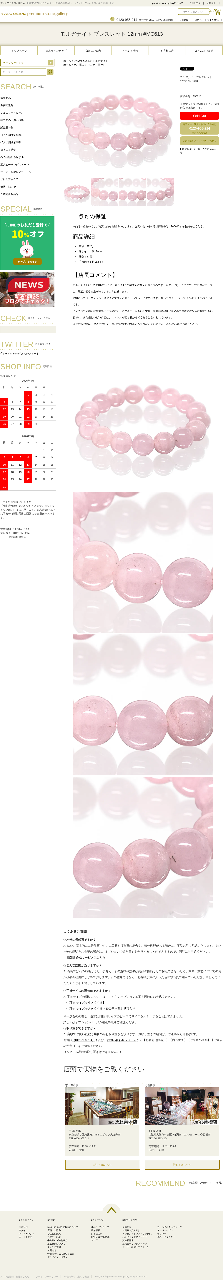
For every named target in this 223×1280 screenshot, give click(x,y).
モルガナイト (100, 60)
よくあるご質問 (204, 50)
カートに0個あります (193, 11)
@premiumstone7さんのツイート (19, 353)
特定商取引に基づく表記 (76, 1276)
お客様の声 (167, 50)
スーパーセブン (165, 1230)
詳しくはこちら (103, 1164)
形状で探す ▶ (8, 186)
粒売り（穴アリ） (131, 1230)
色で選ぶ (79, 64)
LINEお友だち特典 (100, 1237)
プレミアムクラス (10, 179)
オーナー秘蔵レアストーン (15, 171)
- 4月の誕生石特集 (10, 134)
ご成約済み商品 (9, 194)
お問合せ (211, 3)
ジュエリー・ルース (12, 112)
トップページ (19, 50)
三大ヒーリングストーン (14, 164)
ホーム (67, 60)
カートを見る (25, 1237)
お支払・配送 (54, 1237)
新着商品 (5, 97)
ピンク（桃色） (96, 64)
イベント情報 (130, 50)
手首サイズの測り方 (57, 1240)
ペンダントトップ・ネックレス (138, 1233)
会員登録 (183, 20)
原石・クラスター (166, 1237)
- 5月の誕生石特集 (10, 142)
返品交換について (56, 1243)
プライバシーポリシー (58, 1257)
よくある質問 (54, 1247)
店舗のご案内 (93, 50)
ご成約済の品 (82, 60)
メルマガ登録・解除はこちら (14, 1276)
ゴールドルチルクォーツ (169, 1227)
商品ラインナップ (56, 50)
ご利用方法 (195, 3)
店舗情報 (95, 1230)
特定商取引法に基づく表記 (60, 1253)
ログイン (199, 20)
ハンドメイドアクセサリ (134, 1237)
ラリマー (161, 1233)
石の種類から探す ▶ (12, 157)
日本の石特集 (8, 149)
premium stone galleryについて (167, 3)
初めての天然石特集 (12, 120)
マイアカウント (215, 20)
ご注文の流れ (54, 1233)
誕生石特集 (6, 127)
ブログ (94, 1240)
